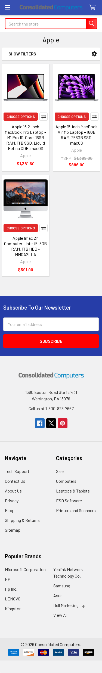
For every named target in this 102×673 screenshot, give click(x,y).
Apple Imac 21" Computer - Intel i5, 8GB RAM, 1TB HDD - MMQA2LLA (25, 246)
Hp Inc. (11, 588)
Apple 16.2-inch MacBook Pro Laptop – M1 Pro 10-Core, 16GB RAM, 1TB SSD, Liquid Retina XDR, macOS (25, 137)
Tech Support (17, 471)
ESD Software (69, 500)
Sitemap (12, 529)
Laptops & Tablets (73, 490)
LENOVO (12, 598)
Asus (58, 595)
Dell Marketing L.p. (69, 605)
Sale (60, 471)
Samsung (61, 585)
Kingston (13, 608)
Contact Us (15, 481)
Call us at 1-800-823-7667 (51, 408)
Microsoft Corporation (25, 569)
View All (60, 615)
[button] (94, 54)
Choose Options (21, 116)
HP (7, 579)
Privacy (11, 500)
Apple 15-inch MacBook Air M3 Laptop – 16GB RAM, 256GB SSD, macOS (76, 134)
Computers (66, 481)
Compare (43, 117)
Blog (9, 510)
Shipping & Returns (22, 520)
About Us (13, 490)
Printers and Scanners (76, 510)
